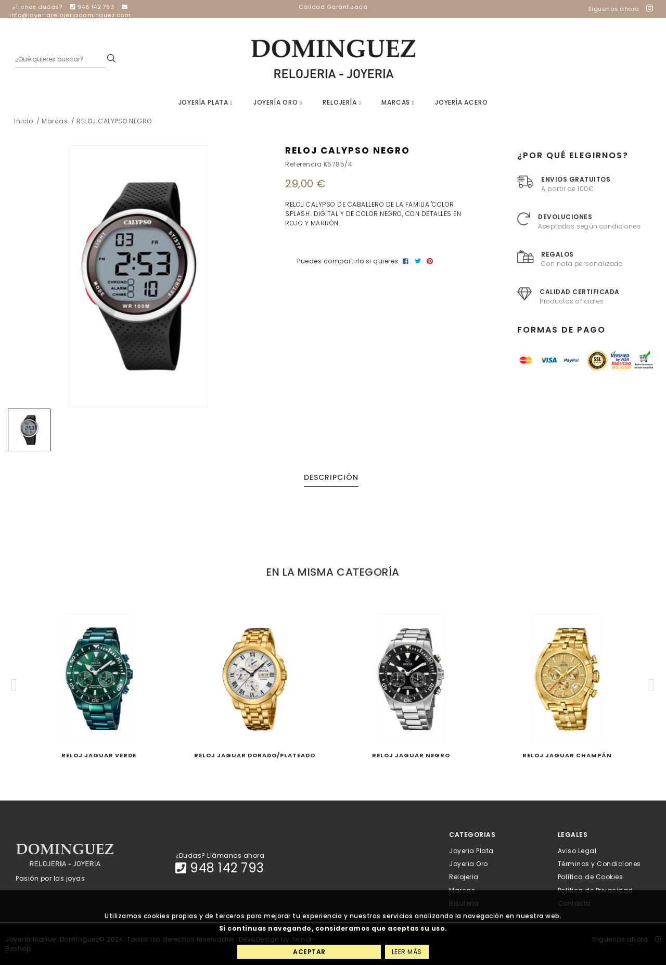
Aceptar (309, 951)
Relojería (342, 102)
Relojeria (464, 876)
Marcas (397, 102)
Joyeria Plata (471, 850)
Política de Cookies (590, 876)
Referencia (303, 164)
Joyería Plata (205, 102)
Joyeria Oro (468, 863)
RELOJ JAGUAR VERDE (98, 755)
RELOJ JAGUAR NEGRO (411, 755)
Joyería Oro (277, 102)
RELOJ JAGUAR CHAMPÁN (567, 755)
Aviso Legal (577, 850)
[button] (14, 685)
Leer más (407, 951)
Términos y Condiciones (599, 863)
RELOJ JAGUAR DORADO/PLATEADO (254, 755)
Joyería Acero (461, 102)
